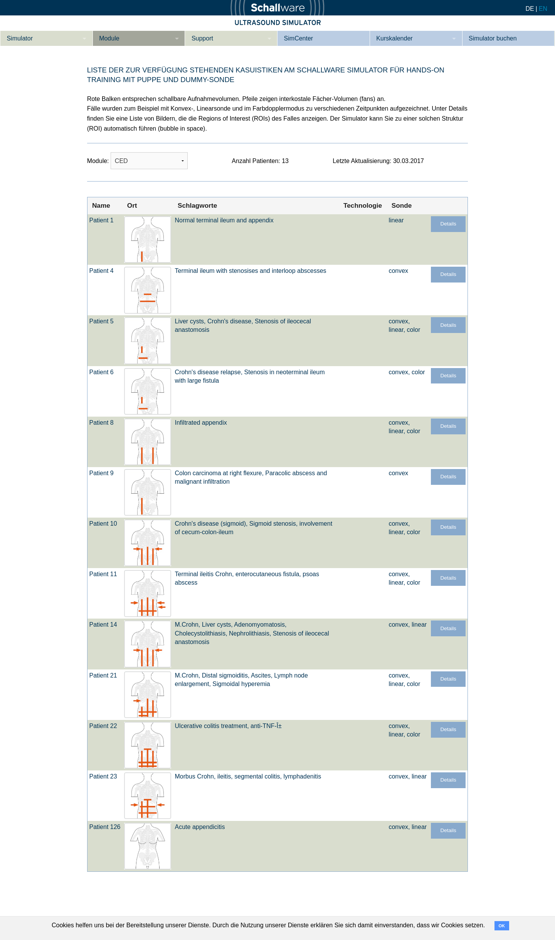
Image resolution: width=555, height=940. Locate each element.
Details (448, 224)
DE (529, 8)
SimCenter (298, 38)
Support (202, 38)
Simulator (20, 38)
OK (502, 925)
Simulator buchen (493, 38)
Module (109, 38)
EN (543, 8)
